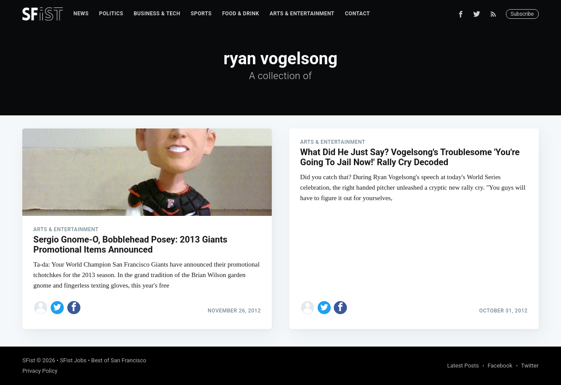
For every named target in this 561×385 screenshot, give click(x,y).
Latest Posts (463, 365)
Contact (357, 13)
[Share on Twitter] (57, 307)
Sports (201, 13)
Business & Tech (157, 13)
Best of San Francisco (118, 360)
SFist (28, 360)
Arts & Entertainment (302, 13)
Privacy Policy (39, 371)
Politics (111, 13)
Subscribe (522, 14)
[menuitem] (81, 13)
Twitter (530, 365)
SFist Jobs (73, 360)
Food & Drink (240, 13)
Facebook (500, 365)
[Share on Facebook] (73, 307)
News (81, 13)
